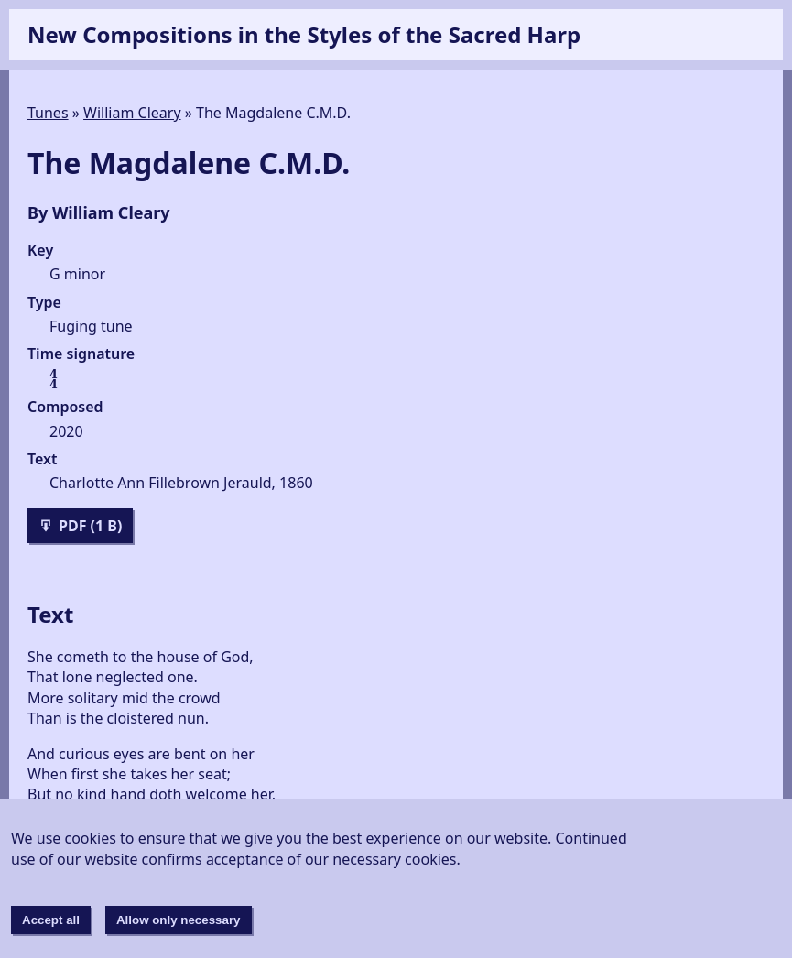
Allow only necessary (178, 920)
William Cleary (132, 113)
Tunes (48, 113)
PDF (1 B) (80, 529)
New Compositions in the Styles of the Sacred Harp (303, 34)
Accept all (51, 920)
